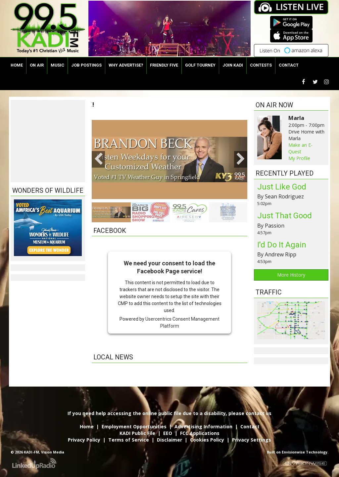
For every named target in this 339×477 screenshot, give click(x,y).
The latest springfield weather (48, 175)
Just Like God (281, 186)
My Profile (299, 158)
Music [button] (57, 65)
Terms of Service (128, 440)
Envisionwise (293, 452)
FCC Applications (199, 433)
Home (17, 65)
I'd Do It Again (281, 244)
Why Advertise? (126, 65)
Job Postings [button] (86, 65)
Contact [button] (289, 65)
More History (291, 275)
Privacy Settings (251, 440)
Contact (250, 426)
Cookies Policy (207, 440)
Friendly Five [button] (164, 65)
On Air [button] (37, 65)
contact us (258, 413)
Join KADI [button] (232, 65)
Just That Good (284, 215)
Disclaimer (169, 440)
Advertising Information (203, 426)
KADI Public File (137, 433)
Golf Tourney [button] (200, 65)
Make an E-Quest (300, 148)
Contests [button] (261, 65)
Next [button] (240, 159)
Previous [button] (98, 159)
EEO (167, 433)
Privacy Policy (84, 440)
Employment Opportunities (134, 426)
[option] (166, 159)
